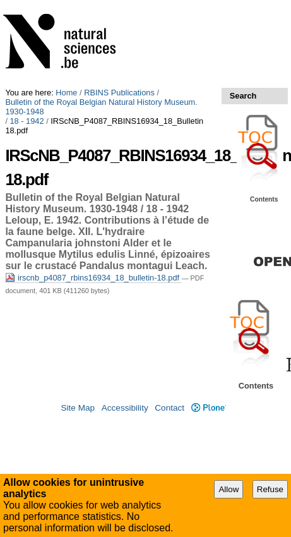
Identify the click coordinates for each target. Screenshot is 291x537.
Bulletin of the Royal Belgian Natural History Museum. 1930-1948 (101, 106)
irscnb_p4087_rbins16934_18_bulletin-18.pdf (93, 277)
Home (66, 92)
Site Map (78, 408)
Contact (169, 408)
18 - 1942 (27, 121)
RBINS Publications (119, 92)
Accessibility (125, 408)
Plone (209, 408)
